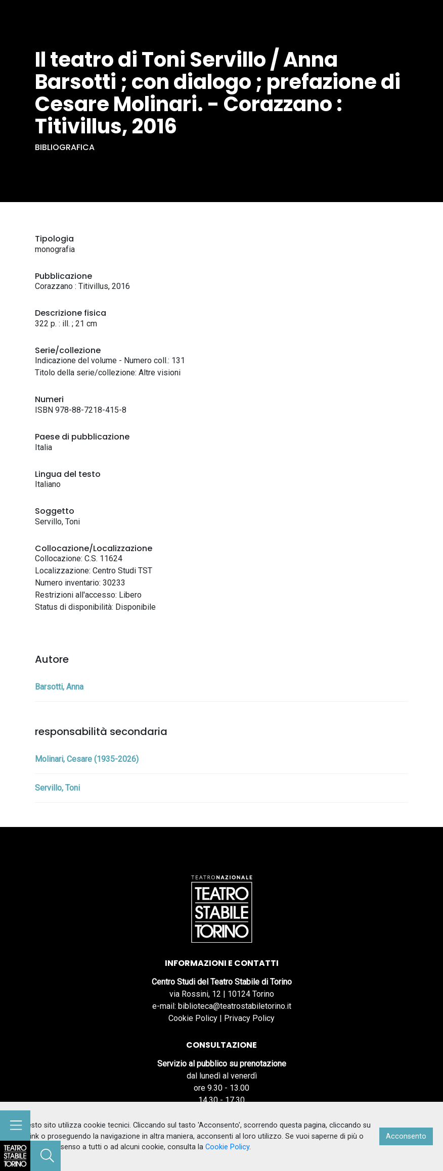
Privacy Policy (249, 1018)
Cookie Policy (192, 1018)
